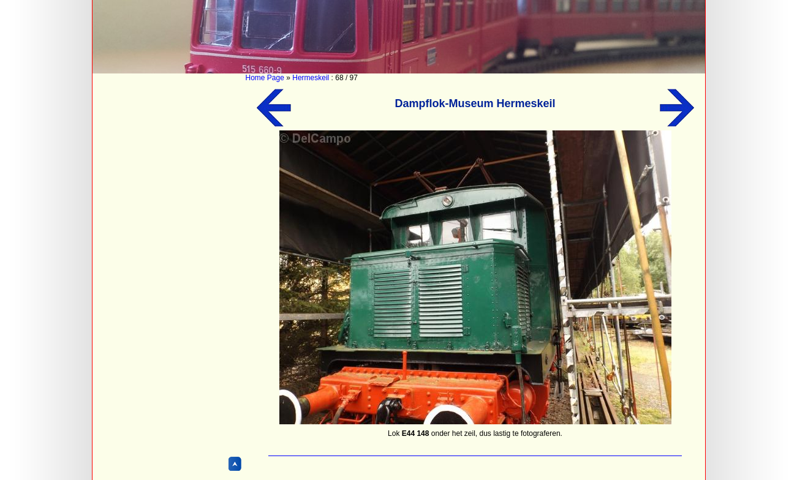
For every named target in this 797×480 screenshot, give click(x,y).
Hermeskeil (310, 77)
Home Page (265, 77)
